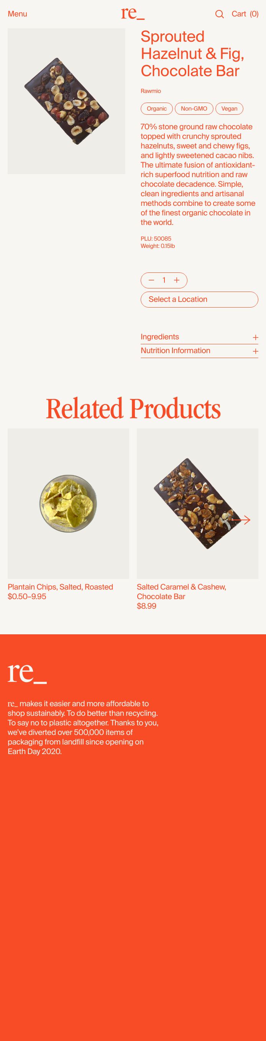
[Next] (241, 519)
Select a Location (178, 300)
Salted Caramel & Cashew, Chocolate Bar (181, 592)
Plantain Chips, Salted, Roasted (60, 587)
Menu (17, 14)
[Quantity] (164, 280)
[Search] (219, 14)
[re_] (132, 14)
